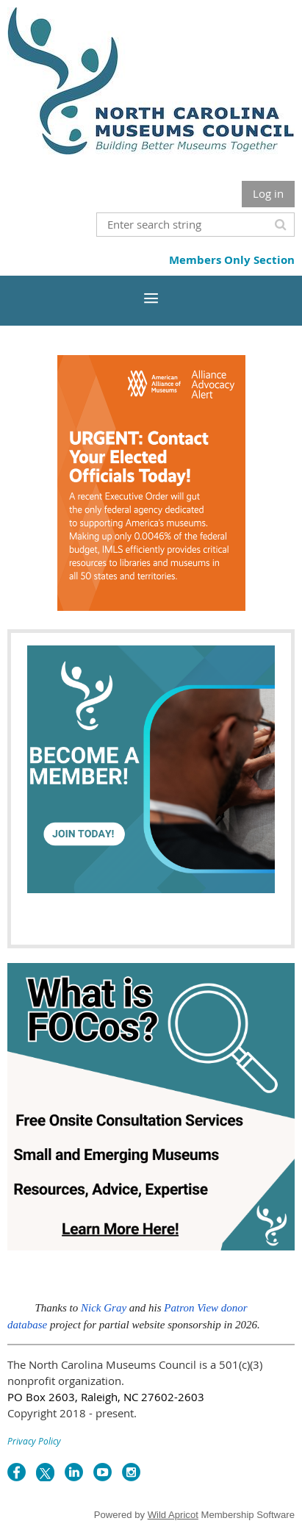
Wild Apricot (173, 1514)
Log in (268, 193)
